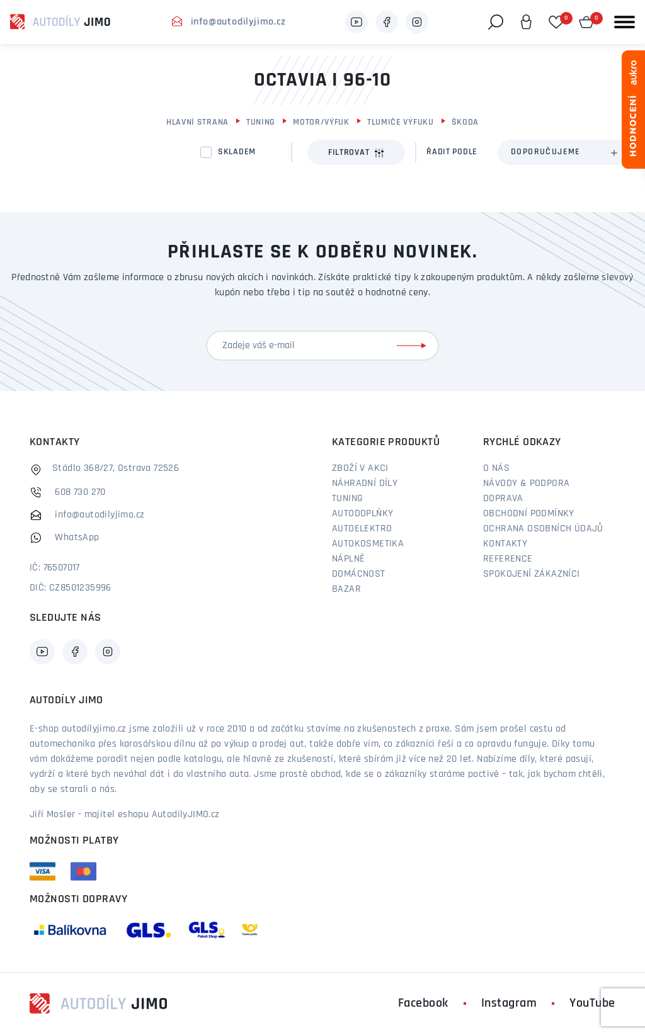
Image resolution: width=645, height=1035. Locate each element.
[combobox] (564, 152)
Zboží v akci (360, 468)
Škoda (465, 122)
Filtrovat (356, 153)
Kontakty (505, 544)
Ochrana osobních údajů (543, 529)
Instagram (509, 1003)
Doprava (503, 499)
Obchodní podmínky (528, 514)
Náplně (348, 559)
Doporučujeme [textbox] (546, 152)
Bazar (346, 589)
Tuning (260, 122)
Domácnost (358, 574)
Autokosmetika (368, 544)
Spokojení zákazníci (531, 574)
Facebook (423, 1003)
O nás (496, 468)
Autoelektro (362, 529)
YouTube (592, 1003)
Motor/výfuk (321, 122)
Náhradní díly (364, 483)
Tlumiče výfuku (400, 122)
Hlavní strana (197, 122)
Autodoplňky (362, 514)
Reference (508, 559)
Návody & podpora (526, 483)
